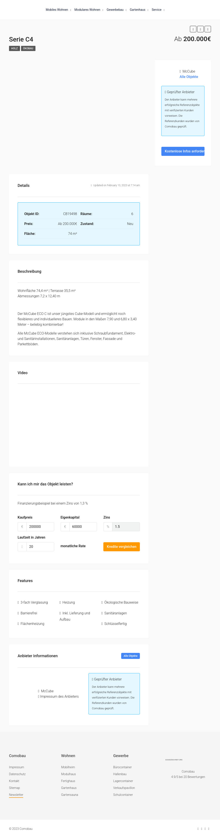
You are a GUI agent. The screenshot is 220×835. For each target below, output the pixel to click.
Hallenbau (120, 771)
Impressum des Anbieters (59, 693)
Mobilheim (68, 764)
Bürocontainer (122, 764)
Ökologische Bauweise (121, 602)
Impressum (16, 764)
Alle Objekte (131, 652)
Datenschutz (17, 771)
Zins (106, 517)
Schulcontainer (123, 791)
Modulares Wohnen (87, 9)
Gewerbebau (115, 9)
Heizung (69, 602)
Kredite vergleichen (121, 547)
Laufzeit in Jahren (31, 537)
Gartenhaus (137, 9)
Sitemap (14, 785)
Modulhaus (68, 771)
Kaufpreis (25, 517)
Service (157, 9)
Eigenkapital (70, 517)
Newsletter (16, 791)
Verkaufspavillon (124, 785)
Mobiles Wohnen (57, 9)
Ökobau (28, 48)
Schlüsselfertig (115, 621)
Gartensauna (69, 791)
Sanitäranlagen (115, 612)
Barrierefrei (29, 612)
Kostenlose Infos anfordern (185, 151)
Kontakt (14, 778)
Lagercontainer (123, 778)
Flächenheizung (32, 621)
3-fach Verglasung (34, 602)
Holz (14, 48)
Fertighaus (68, 778)
